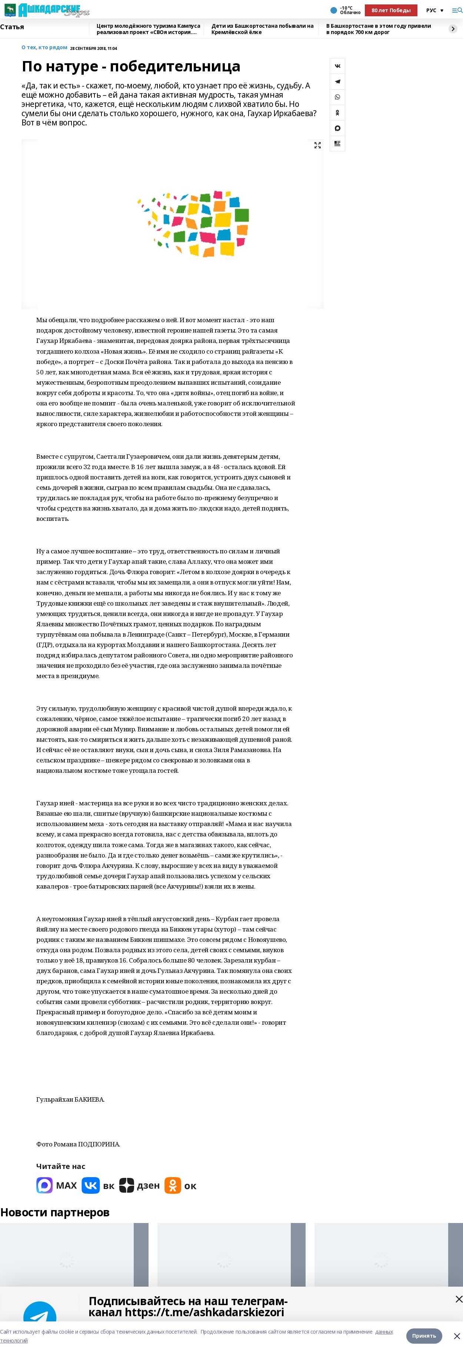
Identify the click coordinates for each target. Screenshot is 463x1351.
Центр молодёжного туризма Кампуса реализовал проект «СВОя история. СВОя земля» (148, 29)
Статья (12, 27)
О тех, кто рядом (44, 47)
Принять (424, 1336)
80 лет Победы (391, 10)
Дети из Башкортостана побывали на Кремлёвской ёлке (262, 29)
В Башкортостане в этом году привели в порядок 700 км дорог (378, 29)
